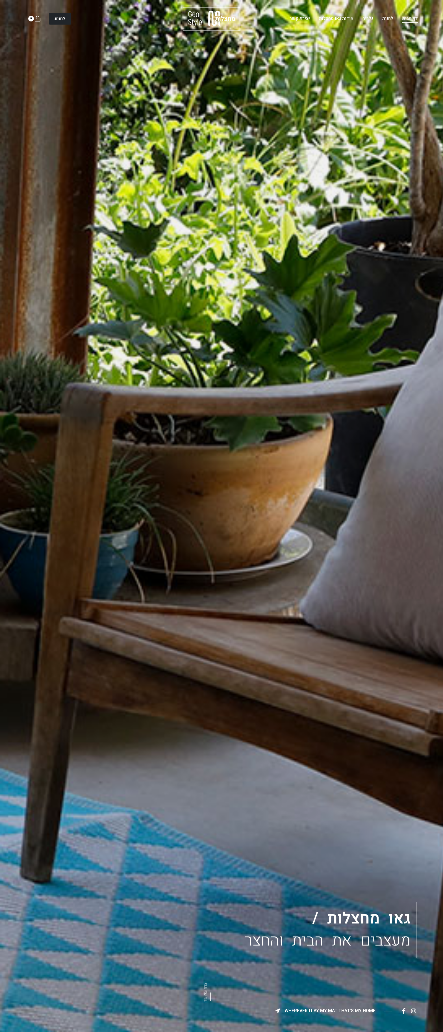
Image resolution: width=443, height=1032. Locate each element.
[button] (60, 19)
